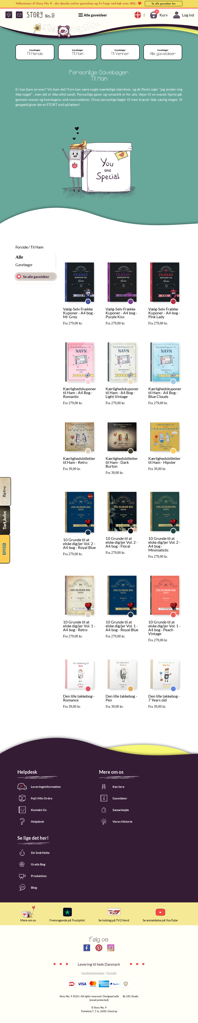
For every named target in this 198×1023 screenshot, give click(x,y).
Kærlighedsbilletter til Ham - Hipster (164, 460)
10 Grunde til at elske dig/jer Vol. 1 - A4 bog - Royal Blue (122, 626)
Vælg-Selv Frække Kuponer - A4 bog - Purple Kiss (121, 313)
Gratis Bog (31, 864)
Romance (90, 687)
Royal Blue (90, 531)
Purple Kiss (133, 300)
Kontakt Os (32, 809)
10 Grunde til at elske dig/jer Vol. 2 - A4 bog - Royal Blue (79, 543)
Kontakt (111, 973)
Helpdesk (30, 821)
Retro (90, 449)
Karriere (112, 786)
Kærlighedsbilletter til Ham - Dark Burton (122, 462)
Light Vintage (133, 380)
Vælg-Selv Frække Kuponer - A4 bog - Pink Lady (164, 313)
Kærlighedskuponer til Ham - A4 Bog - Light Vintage (122, 392)
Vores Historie (115, 821)
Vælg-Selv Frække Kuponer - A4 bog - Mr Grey (79, 313)
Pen (133, 687)
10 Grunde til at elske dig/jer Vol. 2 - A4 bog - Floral (122, 542)
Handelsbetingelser (93, 973)
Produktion (32, 875)
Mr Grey (90, 300)
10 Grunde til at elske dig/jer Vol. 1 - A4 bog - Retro (79, 626)
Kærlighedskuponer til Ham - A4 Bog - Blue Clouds (164, 392)
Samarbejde (114, 809)
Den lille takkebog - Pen (121, 698)
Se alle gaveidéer (33, 276)
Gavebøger (23, 265)
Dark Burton (133, 449)
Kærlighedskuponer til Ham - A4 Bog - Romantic (79, 392)
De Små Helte (33, 852)
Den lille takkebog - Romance (79, 698)
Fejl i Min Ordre (34, 798)
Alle (19, 257)
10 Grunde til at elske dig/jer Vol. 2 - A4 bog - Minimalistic (164, 544)
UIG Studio (132, 996)
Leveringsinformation (39, 786)
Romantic (90, 380)
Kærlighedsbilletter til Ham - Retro (79, 460)
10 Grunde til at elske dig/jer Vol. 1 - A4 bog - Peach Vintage (164, 628)
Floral (133, 529)
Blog (27, 887)
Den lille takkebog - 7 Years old (164, 698)
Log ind (183, 15)
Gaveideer (113, 798)
